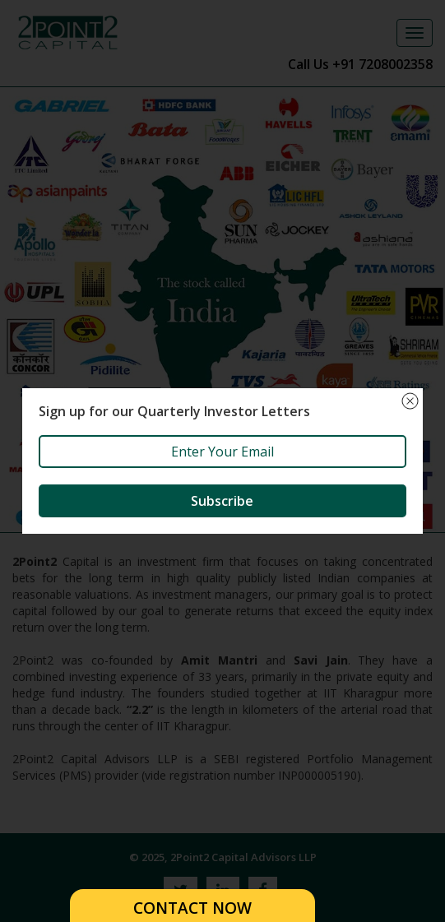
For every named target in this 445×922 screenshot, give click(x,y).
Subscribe (222, 501)
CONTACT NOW (192, 908)
